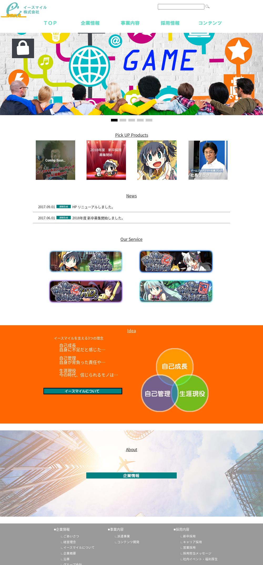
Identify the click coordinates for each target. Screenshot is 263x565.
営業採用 (189, 547)
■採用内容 (181, 529)
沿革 (66, 559)
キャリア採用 (192, 541)
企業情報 (90, 22)
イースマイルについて (79, 547)
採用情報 (170, 22)
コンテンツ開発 (128, 541)
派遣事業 (123, 536)
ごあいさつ (71, 536)
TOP (50, 22)
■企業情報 (62, 529)
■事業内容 (116, 529)
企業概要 (69, 553)
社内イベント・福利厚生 (200, 559)
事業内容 (130, 22)
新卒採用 (189, 536)
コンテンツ (210, 22)
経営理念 (69, 541)
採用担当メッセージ (197, 553)
